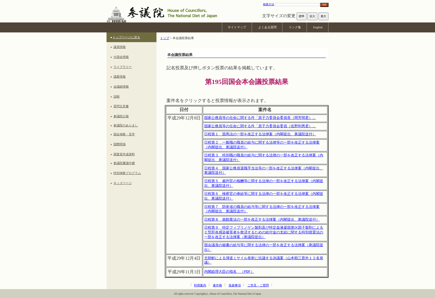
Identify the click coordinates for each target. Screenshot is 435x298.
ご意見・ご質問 (258, 285)
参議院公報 (121, 116)
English (318, 27)
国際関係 (119, 144)
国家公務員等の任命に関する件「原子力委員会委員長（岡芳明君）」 (260, 117)
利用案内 (200, 285)
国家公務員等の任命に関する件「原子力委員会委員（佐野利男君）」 (260, 126)
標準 (301, 16)
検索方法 (268, 4)
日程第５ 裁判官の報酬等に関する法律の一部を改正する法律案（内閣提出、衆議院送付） (263, 183)
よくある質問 (267, 27)
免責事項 (235, 285)
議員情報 (119, 47)
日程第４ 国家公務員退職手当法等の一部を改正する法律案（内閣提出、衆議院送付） (263, 170)
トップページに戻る (126, 37)
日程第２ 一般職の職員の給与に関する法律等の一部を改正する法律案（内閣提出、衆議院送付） (262, 145)
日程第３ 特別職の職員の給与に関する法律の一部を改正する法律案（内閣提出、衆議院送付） (263, 157)
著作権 (217, 285)
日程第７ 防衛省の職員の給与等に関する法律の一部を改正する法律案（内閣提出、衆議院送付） (262, 209)
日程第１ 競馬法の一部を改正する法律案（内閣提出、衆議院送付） (260, 134)
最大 (323, 16)
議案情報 (119, 76)
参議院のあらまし (125, 125)
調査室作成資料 (124, 154)
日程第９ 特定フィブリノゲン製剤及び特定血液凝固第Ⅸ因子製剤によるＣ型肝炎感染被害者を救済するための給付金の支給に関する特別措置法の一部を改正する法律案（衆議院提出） (263, 232)
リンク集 (295, 27)
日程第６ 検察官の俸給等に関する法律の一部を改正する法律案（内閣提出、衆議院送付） (263, 196)
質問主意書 (121, 106)
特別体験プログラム (127, 173)
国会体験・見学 (124, 134)
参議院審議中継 (124, 163)
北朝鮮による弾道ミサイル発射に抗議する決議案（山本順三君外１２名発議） (263, 260)
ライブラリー (122, 66)
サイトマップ (237, 27)
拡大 (312, 16)
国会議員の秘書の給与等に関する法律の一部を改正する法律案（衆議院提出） (263, 247)
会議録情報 (121, 86)
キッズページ (122, 183)
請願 (116, 96)
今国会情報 (121, 56)
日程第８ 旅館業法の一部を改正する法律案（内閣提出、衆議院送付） (262, 219)
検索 (324, 5)
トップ (164, 38)
